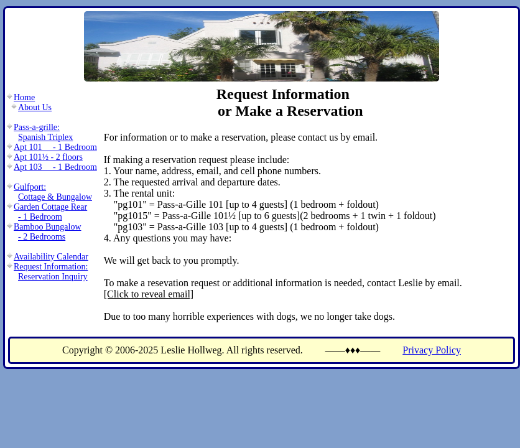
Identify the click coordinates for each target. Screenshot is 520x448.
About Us (35, 107)
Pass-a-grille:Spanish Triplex (43, 132)
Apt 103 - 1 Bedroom (55, 167)
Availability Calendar (51, 256)
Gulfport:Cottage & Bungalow (53, 192)
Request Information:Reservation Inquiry (51, 271)
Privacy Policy (431, 350)
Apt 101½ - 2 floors (48, 157)
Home (24, 97)
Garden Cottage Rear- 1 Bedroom (50, 212)
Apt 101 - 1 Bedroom (55, 147)
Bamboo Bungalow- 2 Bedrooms (47, 231)
